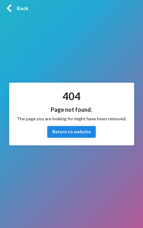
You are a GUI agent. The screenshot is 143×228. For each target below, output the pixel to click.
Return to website (71, 132)
